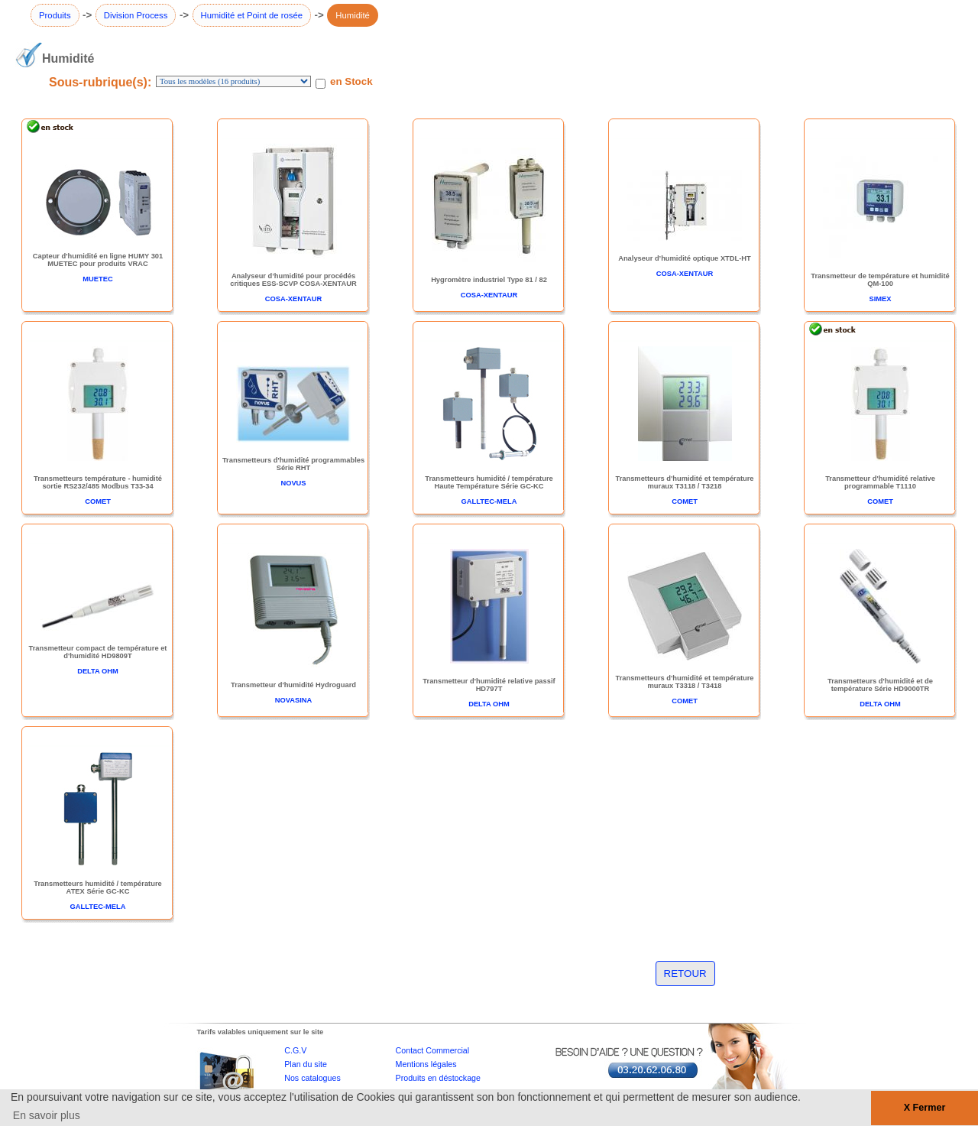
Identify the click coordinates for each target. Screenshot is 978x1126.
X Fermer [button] (925, 1107)
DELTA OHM (97, 671)
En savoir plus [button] (46, 1115)
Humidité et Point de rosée (252, 15)
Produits (55, 15)
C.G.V (295, 1050)
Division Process (136, 15)
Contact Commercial (433, 1050)
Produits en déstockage (438, 1077)
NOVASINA (294, 700)
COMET (98, 501)
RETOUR (685, 973)
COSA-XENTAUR (293, 299)
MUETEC (97, 279)
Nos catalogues (312, 1077)
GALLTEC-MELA (489, 501)
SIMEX (880, 299)
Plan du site (305, 1064)
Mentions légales (426, 1064)
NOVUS (293, 483)
